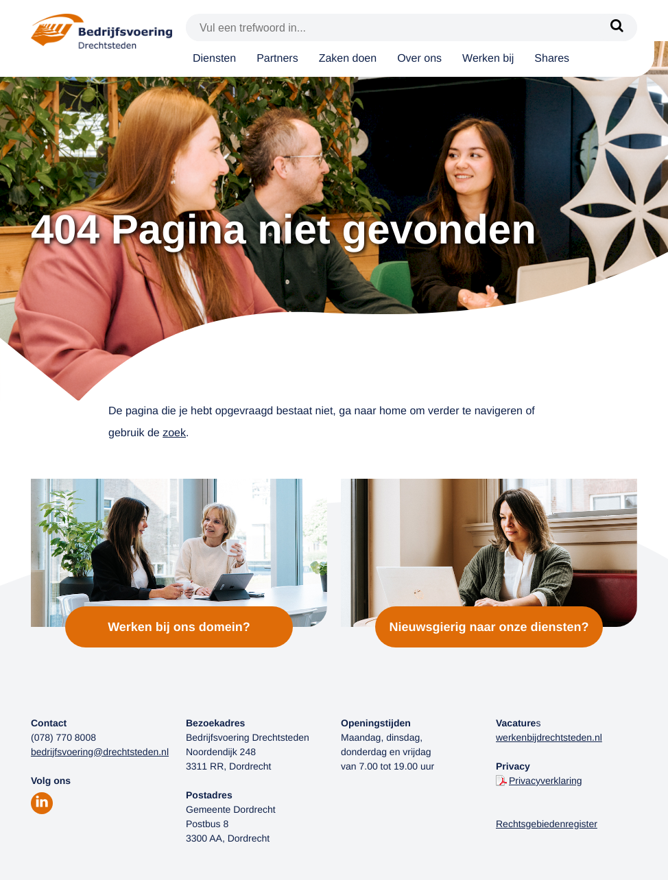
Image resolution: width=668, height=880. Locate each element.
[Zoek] (616, 27)
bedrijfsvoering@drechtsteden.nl (100, 751)
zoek (174, 433)
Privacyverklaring (545, 780)
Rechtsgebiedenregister (546, 823)
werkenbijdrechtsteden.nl (549, 737)
